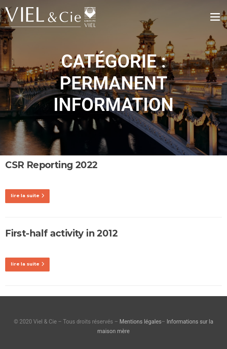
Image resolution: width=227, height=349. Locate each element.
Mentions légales (140, 321)
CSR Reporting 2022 (51, 165)
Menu (215, 17)
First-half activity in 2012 (61, 233)
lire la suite (27, 195)
